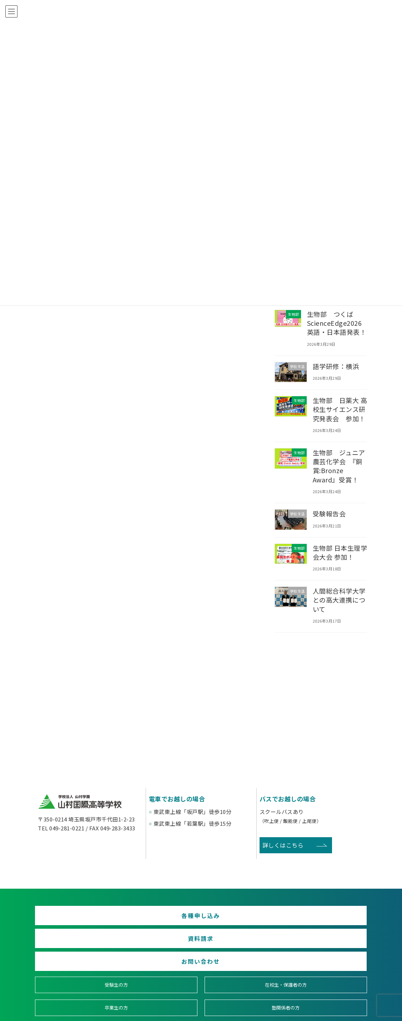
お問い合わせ (313, 919)
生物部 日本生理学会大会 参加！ (340, 552)
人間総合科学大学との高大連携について (339, 599)
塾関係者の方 (327, 948)
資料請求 (201, 919)
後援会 (74, 974)
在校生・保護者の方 (159, 948)
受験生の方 (75, 948)
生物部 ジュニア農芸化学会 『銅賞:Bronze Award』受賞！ (339, 466)
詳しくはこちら (283, 845)
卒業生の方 (243, 948)
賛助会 (159, 974)
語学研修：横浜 (336, 365)
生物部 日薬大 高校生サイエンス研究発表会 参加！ (340, 409)
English (327, 974)
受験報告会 (329, 513)
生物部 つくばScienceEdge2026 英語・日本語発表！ (337, 323)
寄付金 (243, 974)
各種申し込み (88, 919)
